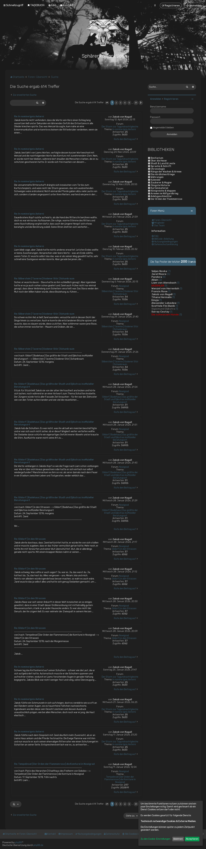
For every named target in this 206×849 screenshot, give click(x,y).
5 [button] (129, 102)
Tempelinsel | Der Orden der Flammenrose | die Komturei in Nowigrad (120, 780)
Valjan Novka (159, 271)
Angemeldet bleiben (163, 127)
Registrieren (171, 99)
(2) (160, 279)
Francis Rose (159, 291)
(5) (168, 274)
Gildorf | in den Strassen (124, 549)
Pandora (156, 276)
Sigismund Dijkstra (163, 308)
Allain (154, 279)
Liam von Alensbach (163, 282)
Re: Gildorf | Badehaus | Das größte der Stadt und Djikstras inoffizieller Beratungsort (54, 385)
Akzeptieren (192, 839)
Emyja (155, 300)
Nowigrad (124, 286)
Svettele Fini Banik (163, 305)
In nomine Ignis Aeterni (124, 129)
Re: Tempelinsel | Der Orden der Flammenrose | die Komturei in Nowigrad (54, 764)
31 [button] (136, 102)
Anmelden (155, 99)
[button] (107, 102)
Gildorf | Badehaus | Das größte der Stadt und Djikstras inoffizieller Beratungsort (120, 400)
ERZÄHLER (157, 285)
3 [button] (120, 102)
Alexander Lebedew (164, 303)
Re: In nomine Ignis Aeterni (29, 116)
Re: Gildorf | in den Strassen (30, 539)
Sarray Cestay (160, 311)
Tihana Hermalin (161, 297)
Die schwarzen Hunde (165, 314)
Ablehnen (178, 839)
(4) (164, 276)
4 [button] (125, 102)
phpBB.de (38, 845)
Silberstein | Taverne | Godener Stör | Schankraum (120, 292)
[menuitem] (36, 5)
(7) (169, 271)
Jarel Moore (158, 274)
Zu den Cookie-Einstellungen (155, 839)
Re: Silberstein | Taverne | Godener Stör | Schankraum (44, 278)
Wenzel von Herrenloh (165, 288)
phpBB (18, 842)
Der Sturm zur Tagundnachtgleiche (120, 126)
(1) (178, 282)
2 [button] (116, 102)
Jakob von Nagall (122, 116)
